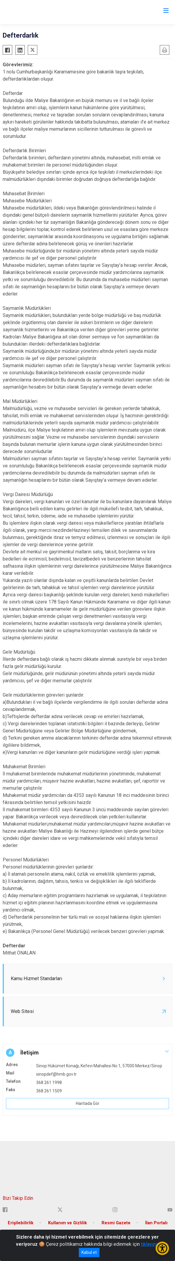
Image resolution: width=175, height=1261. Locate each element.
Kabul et (89, 1252)
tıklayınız (150, 1244)
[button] (87, 1052)
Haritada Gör (87, 1103)
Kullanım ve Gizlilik (67, 1222)
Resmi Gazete (116, 1222)
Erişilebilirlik (20, 1222)
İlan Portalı (156, 1222)
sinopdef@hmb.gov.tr (56, 1074)
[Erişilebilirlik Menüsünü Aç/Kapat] (162, 1248)
